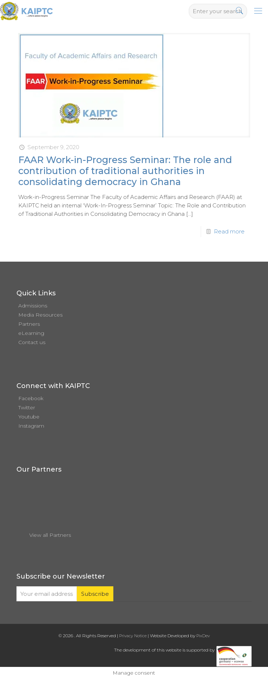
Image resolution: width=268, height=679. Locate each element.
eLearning (31, 333)
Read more (229, 231)
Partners (29, 324)
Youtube (28, 417)
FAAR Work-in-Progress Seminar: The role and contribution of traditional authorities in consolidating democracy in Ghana (125, 170)
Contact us (31, 342)
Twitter (26, 407)
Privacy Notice (133, 635)
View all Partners (50, 535)
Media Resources (40, 315)
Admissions (32, 306)
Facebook (31, 398)
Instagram (31, 426)
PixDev (203, 635)
